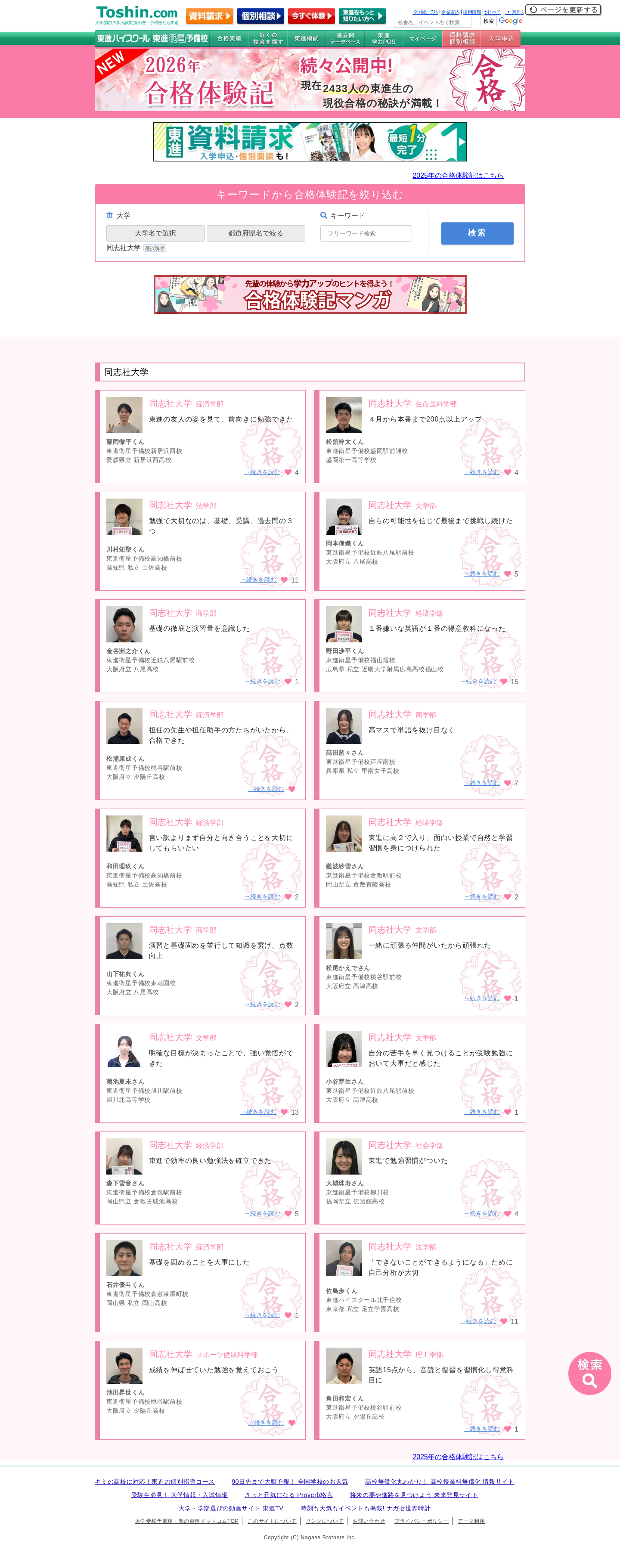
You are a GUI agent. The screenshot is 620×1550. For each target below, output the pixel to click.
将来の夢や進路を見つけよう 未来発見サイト (414, 1494)
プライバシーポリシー (421, 1521)
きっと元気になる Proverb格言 (289, 1494)
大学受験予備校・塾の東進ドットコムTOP (187, 1521)
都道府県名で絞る (255, 233)
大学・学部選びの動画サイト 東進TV (231, 1508)
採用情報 (472, 12)
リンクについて (325, 1521)
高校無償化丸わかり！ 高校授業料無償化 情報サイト (439, 1481)
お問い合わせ (369, 1521)
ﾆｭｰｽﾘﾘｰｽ (514, 12)
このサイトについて (272, 1521)
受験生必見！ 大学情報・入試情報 (179, 1494)
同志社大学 (137, 247)
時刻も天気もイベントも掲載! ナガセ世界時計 (366, 1508)
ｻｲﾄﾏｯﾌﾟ (492, 12)
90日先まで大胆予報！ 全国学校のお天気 (290, 1481)
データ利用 (471, 1521)
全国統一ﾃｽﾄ (425, 12)
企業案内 (450, 12)
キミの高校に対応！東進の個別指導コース (155, 1481)
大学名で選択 (155, 233)
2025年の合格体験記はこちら (458, 175)
